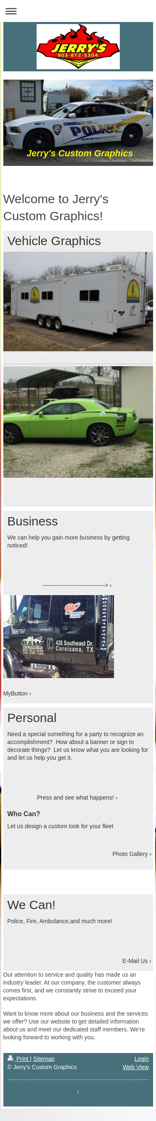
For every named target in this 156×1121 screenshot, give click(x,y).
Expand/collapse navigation (78, 11)
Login (141, 1058)
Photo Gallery (130, 854)
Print (18, 1058)
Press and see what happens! (75, 797)
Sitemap (43, 1058)
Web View (136, 1067)
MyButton (15, 693)
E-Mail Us (135, 961)
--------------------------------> (75, 585)
